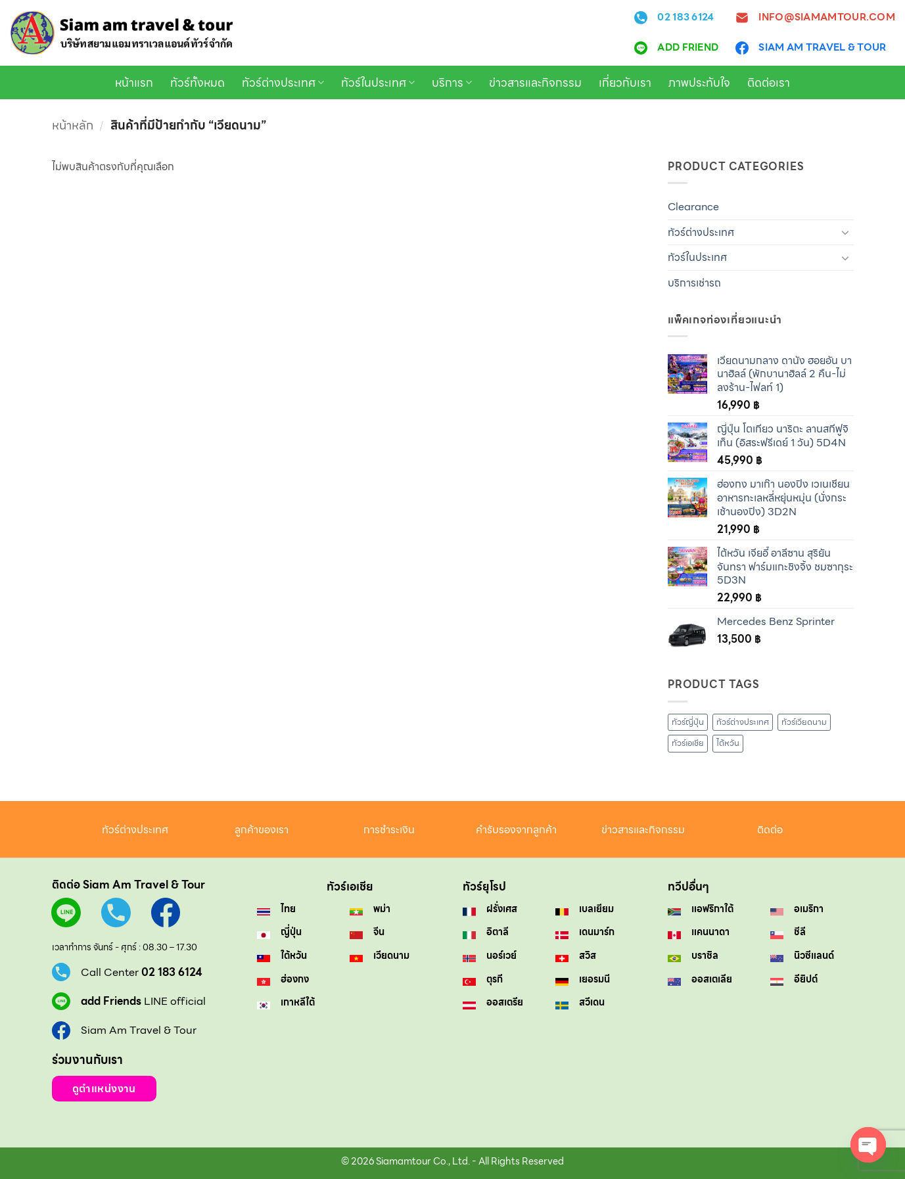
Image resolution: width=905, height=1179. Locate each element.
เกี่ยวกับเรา (625, 83)
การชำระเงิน (389, 829)
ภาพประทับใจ (699, 83)
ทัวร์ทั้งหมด (197, 83)
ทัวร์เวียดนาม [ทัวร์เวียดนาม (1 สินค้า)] (804, 722)
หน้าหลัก (72, 125)
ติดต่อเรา (768, 83)
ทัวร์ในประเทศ (378, 83)
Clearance (693, 206)
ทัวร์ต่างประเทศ (283, 83)
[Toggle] (846, 232)
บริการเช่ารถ (694, 283)
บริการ (452, 83)
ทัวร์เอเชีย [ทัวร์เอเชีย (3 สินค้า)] (688, 743)
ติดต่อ (770, 829)
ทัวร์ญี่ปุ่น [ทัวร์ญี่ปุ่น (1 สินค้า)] (688, 722)
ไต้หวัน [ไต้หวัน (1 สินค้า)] (727, 743)
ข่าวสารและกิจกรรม (535, 83)
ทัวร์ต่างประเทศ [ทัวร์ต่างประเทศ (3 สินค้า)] (742, 722)
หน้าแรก (134, 83)
